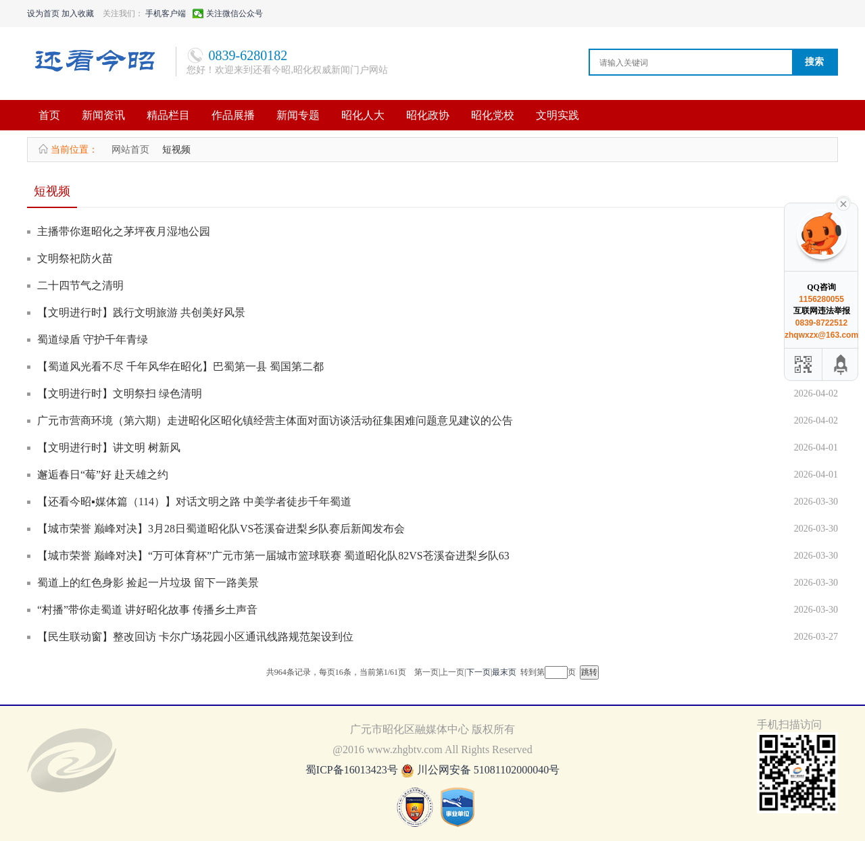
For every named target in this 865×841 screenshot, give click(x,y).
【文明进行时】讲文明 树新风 (108, 447)
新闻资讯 (103, 115)
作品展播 (233, 115)
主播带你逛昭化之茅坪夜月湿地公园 (123, 231)
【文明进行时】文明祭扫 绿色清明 (119, 393)
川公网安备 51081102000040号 (488, 769)
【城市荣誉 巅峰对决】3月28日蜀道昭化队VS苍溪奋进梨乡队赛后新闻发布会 (221, 528)
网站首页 (130, 150)
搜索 (814, 62)
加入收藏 (77, 13)
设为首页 (43, 13)
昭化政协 (427, 115)
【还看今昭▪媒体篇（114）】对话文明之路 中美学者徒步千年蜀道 (194, 501)
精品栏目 (168, 115)
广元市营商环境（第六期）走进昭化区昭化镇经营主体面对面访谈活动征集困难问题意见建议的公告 (275, 420)
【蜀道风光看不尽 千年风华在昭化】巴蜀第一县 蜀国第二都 (180, 366)
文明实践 (557, 115)
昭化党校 (492, 115)
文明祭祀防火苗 (75, 258)
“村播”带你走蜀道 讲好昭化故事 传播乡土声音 (147, 609)
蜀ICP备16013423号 (353, 769)
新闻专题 (298, 115)
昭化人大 (363, 115)
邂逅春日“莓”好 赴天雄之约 (102, 474)
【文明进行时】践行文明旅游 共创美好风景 (141, 312)
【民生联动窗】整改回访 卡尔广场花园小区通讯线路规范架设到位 (195, 636)
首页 (49, 115)
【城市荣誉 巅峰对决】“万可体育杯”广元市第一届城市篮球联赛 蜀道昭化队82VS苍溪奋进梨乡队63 (273, 555)
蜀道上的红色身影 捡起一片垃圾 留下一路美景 (148, 582)
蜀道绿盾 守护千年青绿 (92, 339)
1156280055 (821, 299)
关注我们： (123, 13)
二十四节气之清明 (80, 285)
